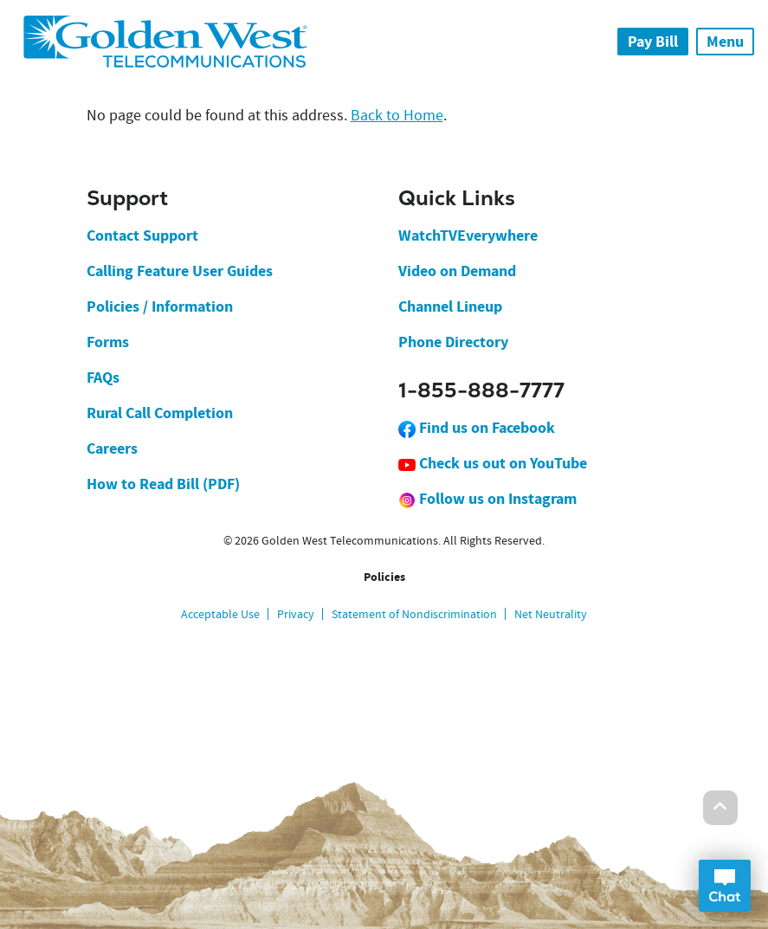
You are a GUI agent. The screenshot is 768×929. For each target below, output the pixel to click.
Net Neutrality (550, 614)
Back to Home (397, 116)
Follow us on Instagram (487, 498)
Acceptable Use (220, 614)
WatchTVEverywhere (468, 235)
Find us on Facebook (476, 427)
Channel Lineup (450, 306)
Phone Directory (453, 342)
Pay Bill (653, 41)
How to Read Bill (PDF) (163, 484)
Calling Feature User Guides (180, 271)
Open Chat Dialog (725, 886)
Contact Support (142, 235)
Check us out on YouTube (492, 463)
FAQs (103, 377)
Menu (725, 41)
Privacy (295, 614)
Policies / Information (160, 306)
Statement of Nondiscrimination (414, 614)
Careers (112, 448)
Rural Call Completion (160, 413)
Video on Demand (457, 271)
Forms (108, 342)
